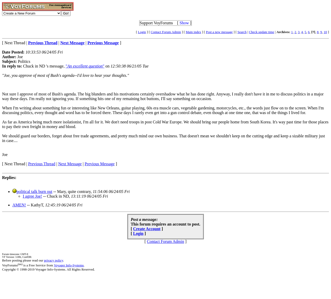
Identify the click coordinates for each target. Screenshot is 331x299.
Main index (193, 32)
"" (85, 66)
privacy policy (53, 260)
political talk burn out (34, 191)
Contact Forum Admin (166, 32)
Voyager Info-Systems (69, 265)
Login (142, 32)
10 (325, 32)
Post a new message (219, 32)
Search (241, 32)
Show (184, 23)
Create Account (147, 229)
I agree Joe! (32, 196)
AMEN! (19, 205)
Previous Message (100, 164)
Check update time (261, 32)
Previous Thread (41, 164)
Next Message (70, 164)
